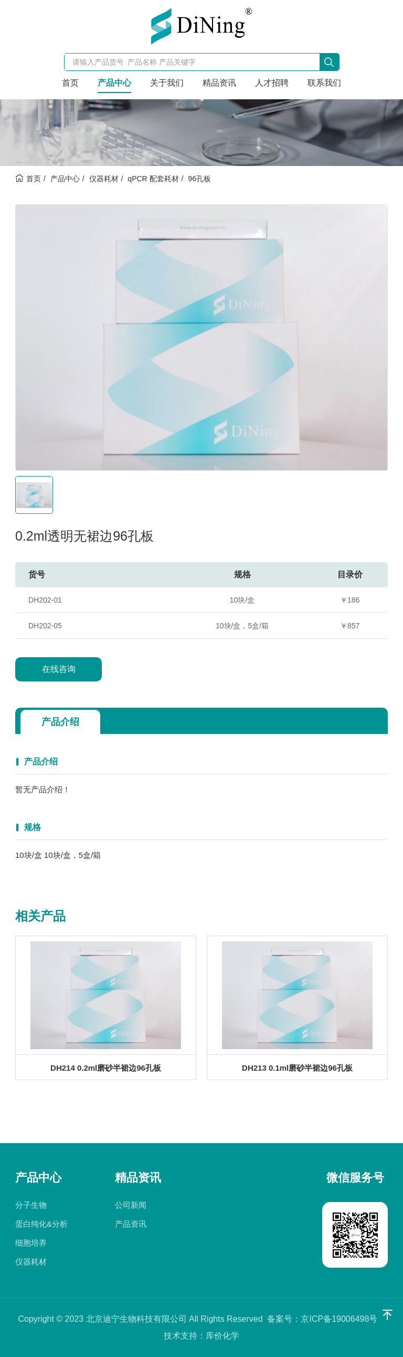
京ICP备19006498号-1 (343, 1318)
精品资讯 (219, 82)
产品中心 (114, 82)
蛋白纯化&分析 (41, 1223)
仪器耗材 (104, 178)
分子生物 (31, 1204)
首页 (70, 82)
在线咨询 (59, 669)
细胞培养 (31, 1242)
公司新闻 (130, 1204)
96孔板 (199, 178)
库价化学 (222, 1335)
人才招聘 (272, 82)
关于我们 (167, 82)
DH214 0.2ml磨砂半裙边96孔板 (105, 1067)
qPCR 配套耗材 (153, 178)
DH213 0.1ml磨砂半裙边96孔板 (297, 1067)
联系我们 (324, 82)
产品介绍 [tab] (60, 722)
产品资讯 (130, 1223)
